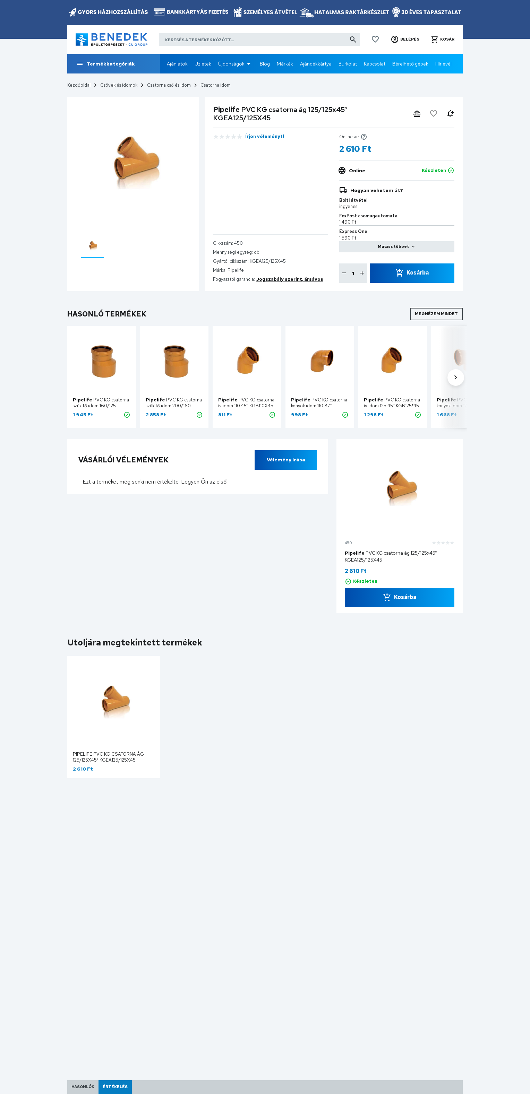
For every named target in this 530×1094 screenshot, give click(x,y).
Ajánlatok (177, 64)
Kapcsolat (374, 64)
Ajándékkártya (316, 64)
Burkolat (348, 64)
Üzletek (203, 64)
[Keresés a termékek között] (259, 39)
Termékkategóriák (105, 64)
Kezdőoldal (79, 85)
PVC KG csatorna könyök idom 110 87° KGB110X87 (319, 406)
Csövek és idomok (118, 85)
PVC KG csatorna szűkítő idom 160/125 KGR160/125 (101, 406)
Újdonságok (231, 64)
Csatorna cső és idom (169, 85)
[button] (405, 39)
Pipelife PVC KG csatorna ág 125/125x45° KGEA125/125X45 (108, 757)
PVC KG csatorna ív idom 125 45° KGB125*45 (392, 403)
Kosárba (418, 272)
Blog (265, 64)
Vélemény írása (286, 460)
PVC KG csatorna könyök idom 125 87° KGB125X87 (465, 406)
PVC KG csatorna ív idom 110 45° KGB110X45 (246, 403)
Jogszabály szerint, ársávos (289, 279)
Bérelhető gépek (410, 64)
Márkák (285, 64)
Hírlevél (443, 64)
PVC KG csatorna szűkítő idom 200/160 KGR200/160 (174, 406)
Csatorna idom (215, 85)
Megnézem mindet (436, 313)
